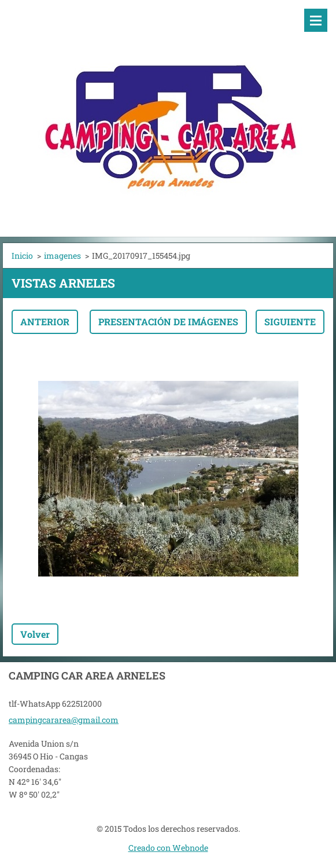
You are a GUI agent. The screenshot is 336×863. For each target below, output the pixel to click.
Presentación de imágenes (168, 321)
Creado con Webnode (168, 847)
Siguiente (290, 321)
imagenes (62, 255)
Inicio (22, 255)
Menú (315, 20)
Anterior (44, 321)
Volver (35, 634)
